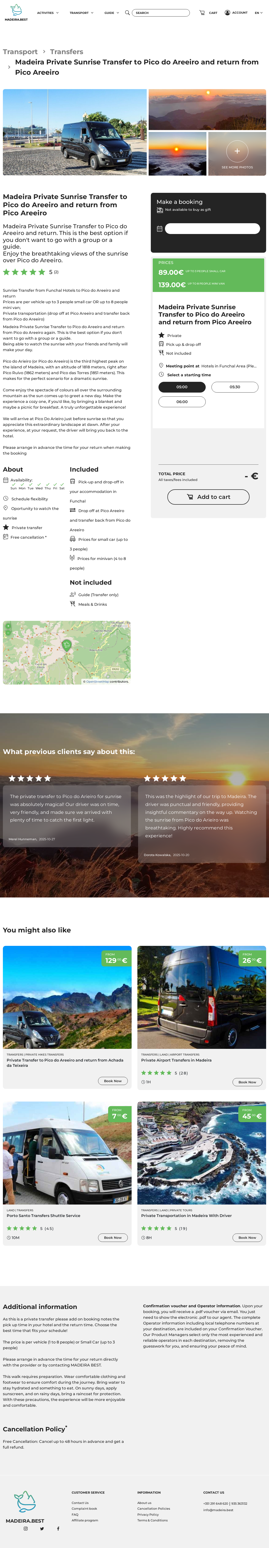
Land (164, 1054)
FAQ (75, 1514)
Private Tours (181, 1210)
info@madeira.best (218, 1510)
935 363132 (239, 1503)
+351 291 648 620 (215, 1503)
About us (144, 1503)
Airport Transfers (184, 1054)
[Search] (161, 13)
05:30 (235, 387)
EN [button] (257, 13)
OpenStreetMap (97, 681)
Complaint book (84, 1508)
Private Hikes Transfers (44, 1054)
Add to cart (208, 496)
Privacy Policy (148, 1514)
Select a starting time (184, 374)
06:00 (182, 402)
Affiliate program (85, 1520)
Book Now (113, 1081)
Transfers (66, 51)
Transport (20, 51)
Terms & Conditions (152, 1520)
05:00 (181, 387)
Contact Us (80, 1503)
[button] (58, 12)
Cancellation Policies (153, 1508)
